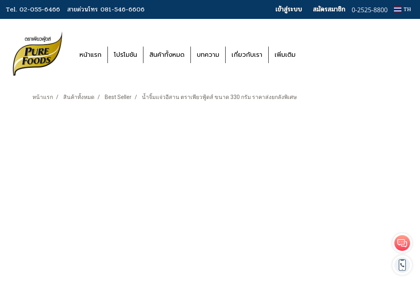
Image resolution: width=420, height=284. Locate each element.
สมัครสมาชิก (329, 9)
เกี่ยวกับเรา (247, 55)
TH (402, 9)
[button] (313, 55)
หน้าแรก (90, 55)
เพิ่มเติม (285, 55)
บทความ (208, 55)
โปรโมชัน (125, 55)
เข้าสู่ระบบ (288, 9)
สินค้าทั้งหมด (167, 55)
